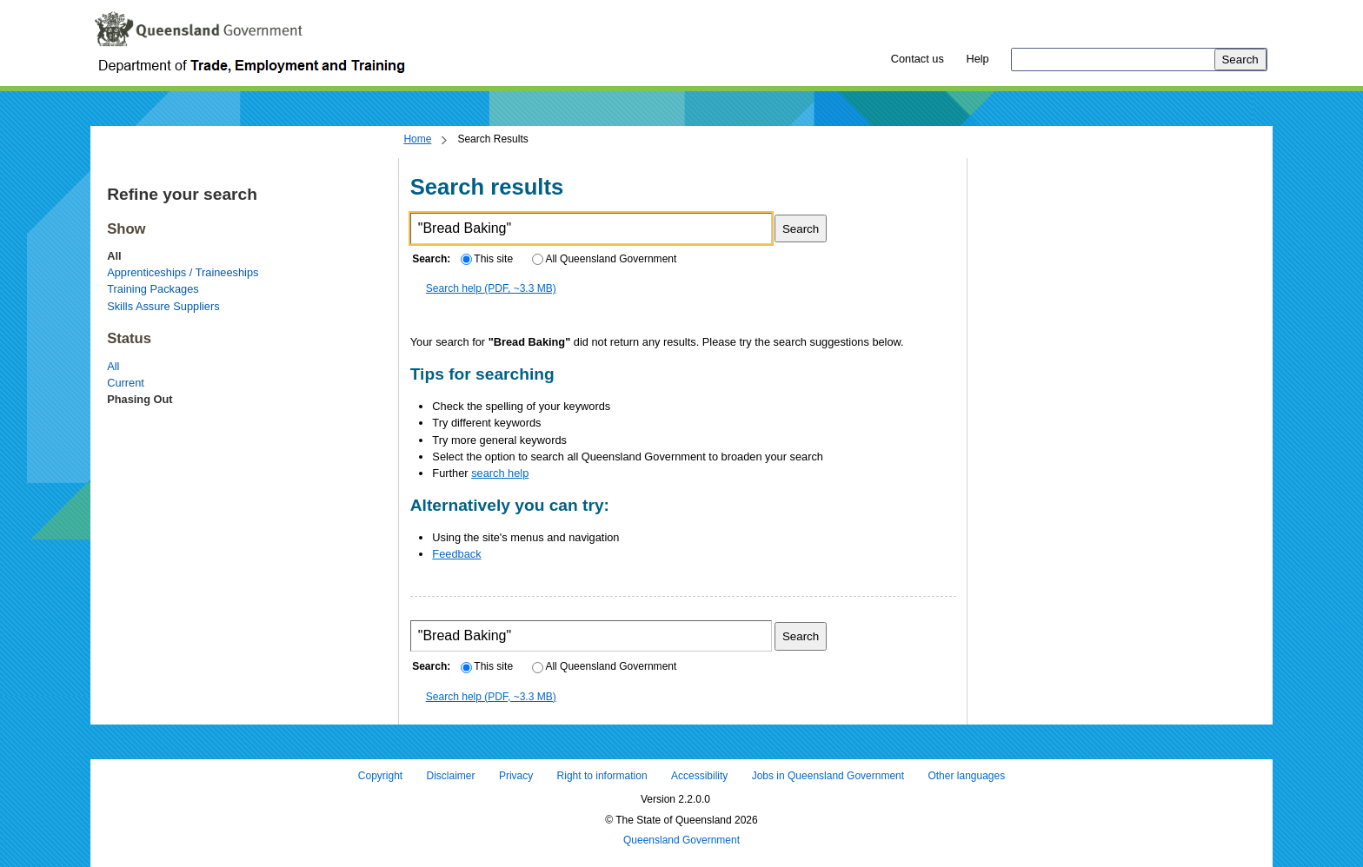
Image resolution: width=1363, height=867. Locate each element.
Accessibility (699, 776)
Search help (491, 288)
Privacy (516, 776)
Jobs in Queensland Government (828, 776)
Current (125, 382)
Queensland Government (681, 841)
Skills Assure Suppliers (163, 306)
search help (500, 473)
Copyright (380, 776)
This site (487, 259)
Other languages (966, 776)
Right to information (602, 776)
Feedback (456, 553)
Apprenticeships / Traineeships (182, 272)
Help (977, 58)
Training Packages (153, 288)
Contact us (917, 58)
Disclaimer (451, 776)
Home (417, 139)
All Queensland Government (604, 259)
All (113, 366)
